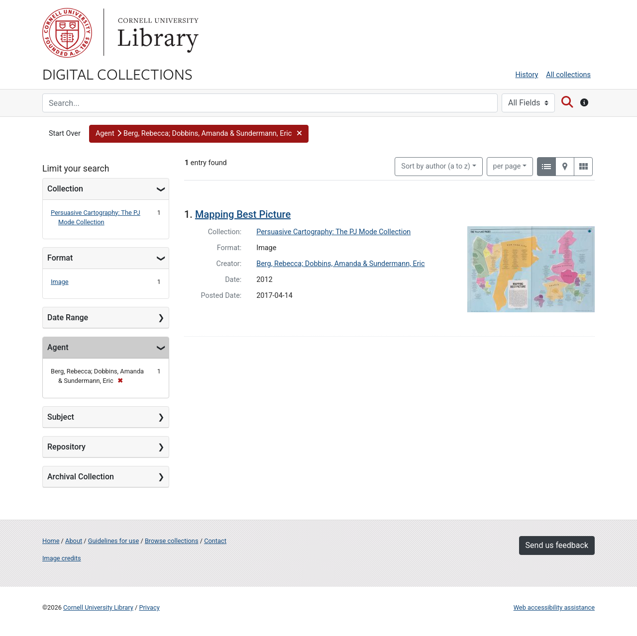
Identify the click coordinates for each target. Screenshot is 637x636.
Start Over (65, 133)
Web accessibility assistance (554, 607)
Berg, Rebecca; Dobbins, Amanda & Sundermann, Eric (340, 264)
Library (157, 33)
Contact (215, 541)
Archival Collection (80, 476)
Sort (435, 166)
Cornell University (67, 33)
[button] (199, 134)
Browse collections (172, 541)
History (527, 75)
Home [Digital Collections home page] (50, 541)
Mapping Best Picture (243, 214)
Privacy (149, 607)
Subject (60, 417)
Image (60, 281)
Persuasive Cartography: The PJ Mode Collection (333, 232)
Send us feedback (557, 545)
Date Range (67, 317)
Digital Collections (117, 74)
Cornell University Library (98, 607)
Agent (57, 347)
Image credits (61, 558)
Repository (66, 447)
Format (60, 258)
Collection (65, 188)
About (73, 541)
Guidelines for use (113, 541)
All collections (568, 75)
